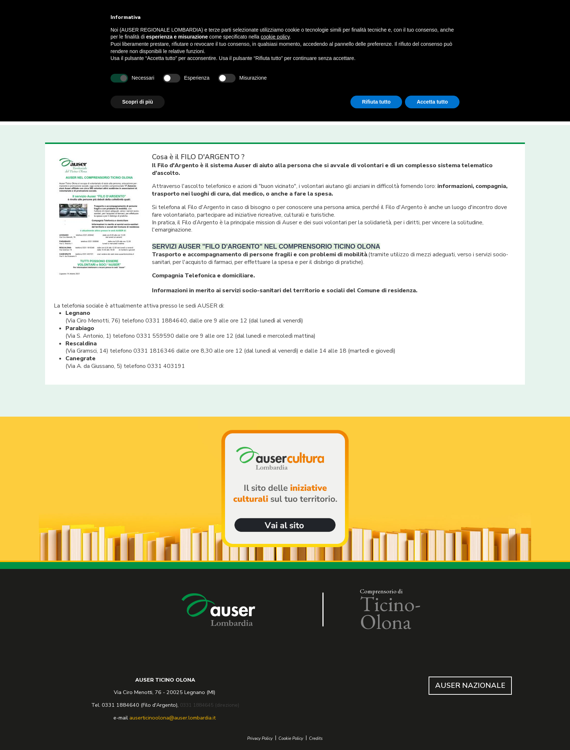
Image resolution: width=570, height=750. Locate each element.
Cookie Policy (290, 738)
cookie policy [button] (275, 37)
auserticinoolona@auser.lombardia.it (172, 717)
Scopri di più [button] (137, 102)
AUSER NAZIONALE (470, 685)
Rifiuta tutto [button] (376, 102)
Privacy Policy (260, 738)
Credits (316, 738)
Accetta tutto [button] (432, 102)
